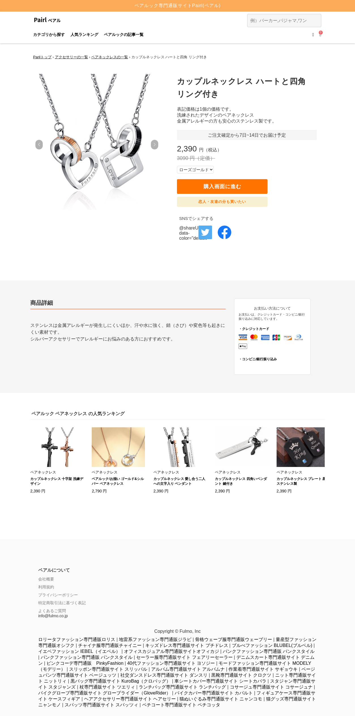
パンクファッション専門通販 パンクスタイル (269, 651)
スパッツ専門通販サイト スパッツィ (101, 704)
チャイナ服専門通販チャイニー (110, 645)
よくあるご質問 (52, 610)
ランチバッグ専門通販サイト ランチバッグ (182, 687)
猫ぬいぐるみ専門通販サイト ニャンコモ (220, 698)
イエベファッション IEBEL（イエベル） (79, 651)
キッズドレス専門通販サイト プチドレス (186, 645)
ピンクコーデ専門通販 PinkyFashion (84, 663)
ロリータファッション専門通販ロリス (76, 639)
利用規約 (46, 587)
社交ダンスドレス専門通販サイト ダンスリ (164, 675)
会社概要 (46, 579)
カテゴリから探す (49, 34)
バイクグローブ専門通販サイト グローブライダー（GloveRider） (104, 693)
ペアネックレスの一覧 (109, 57)
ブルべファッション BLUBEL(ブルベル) (272, 645)
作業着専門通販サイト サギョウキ (263, 669)
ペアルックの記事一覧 (124, 34)
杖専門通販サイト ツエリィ (107, 687)
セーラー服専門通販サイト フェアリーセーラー (184, 657)
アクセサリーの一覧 (71, 57)
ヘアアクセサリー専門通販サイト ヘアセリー (130, 698)
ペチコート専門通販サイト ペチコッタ (181, 704)
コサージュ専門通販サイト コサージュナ (271, 687)
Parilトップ (42, 57)
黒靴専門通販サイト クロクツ (241, 675)
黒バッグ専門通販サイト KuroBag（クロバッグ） (120, 681)
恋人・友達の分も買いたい (222, 202)
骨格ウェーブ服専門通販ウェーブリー (233, 639)
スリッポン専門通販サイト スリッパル (108, 669)
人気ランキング (84, 34)
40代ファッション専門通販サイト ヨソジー (171, 663)
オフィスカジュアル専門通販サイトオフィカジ (171, 651)
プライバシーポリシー (58, 595)
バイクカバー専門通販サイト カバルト (214, 693)
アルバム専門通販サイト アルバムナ (188, 669)
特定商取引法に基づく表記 (62, 603)
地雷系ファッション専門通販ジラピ (155, 639)
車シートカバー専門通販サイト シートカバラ (220, 681)
